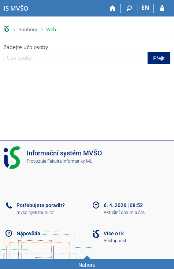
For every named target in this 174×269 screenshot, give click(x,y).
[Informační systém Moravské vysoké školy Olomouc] (16, 8)
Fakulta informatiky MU (70, 161)
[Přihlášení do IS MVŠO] (162, 8)
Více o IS (113, 233)
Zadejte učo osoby (87, 54)
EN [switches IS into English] (145, 8)
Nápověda (28, 233)
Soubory (28, 29)
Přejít (159, 58)
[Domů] (112, 8)
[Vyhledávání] (129, 8)
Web (51, 29)
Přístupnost (115, 240)
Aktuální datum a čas (124, 212)
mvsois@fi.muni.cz (35, 212)
